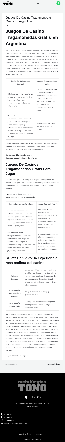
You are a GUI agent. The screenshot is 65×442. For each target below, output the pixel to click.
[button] (38, 3)
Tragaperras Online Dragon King (18, 194)
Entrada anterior (10, 364)
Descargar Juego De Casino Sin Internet (21, 158)
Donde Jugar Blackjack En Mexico (19, 155)
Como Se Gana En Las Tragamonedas (20, 197)
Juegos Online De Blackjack (17, 356)
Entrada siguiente (55, 364)
